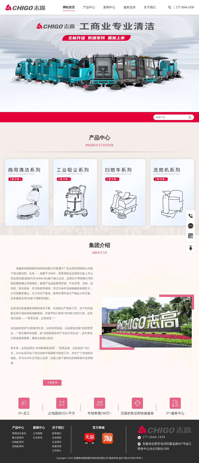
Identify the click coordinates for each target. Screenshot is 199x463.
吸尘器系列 (18, 437)
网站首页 (69, 7)
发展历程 (56, 446)
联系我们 (56, 433)
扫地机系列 (18, 442)
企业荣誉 (56, 437)
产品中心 (89, 7)
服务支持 (129, 7)
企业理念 (56, 442)
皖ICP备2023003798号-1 (131, 458)
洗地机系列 (18, 446)
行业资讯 (37, 437)
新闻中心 (109, 7)
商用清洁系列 (19, 433)
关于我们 (150, 7)
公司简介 (56, 450)
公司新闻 (37, 433)
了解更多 (52, 382)
